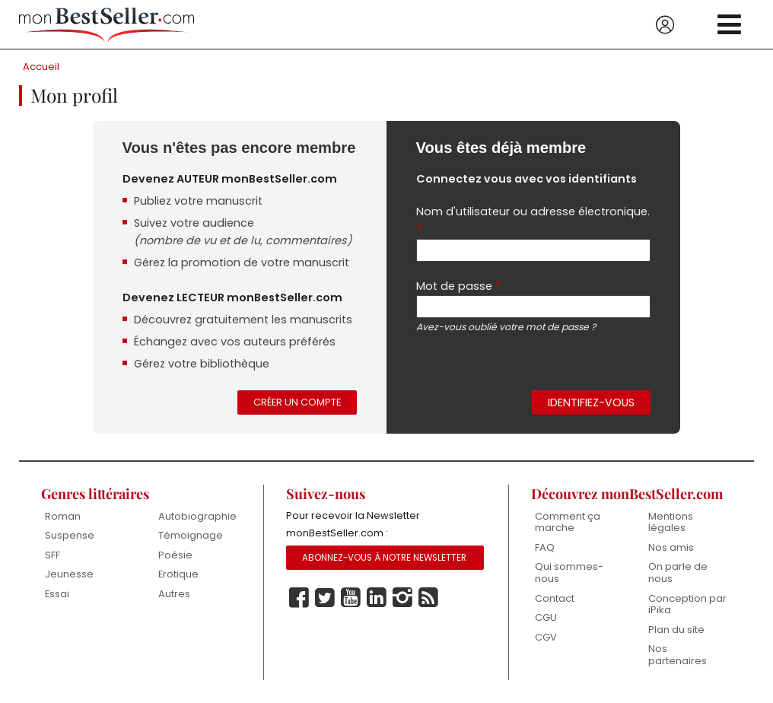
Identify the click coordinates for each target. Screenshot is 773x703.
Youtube (350, 598)
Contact (554, 598)
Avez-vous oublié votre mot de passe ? (506, 326)
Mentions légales (670, 522)
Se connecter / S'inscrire (665, 25)
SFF (52, 555)
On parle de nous (678, 572)
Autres (174, 594)
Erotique (178, 574)
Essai (57, 594)
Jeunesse (69, 574)
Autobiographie (197, 516)
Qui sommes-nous (569, 572)
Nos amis (671, 547)
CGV (546, 637)
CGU (546, 617)
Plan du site (676, 629)
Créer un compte (297, 402)
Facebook (299, 598)
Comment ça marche (567, 522)
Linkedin (376, 598)
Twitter (324, 598)
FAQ (545, 547)
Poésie (175, 555)
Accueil (41, 66)
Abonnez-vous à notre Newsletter (384, 558)
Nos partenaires (677, 654)
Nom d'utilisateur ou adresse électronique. (533, 221)
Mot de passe (458, 285)
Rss (428, 598)
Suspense (69, 535)
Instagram (402, 598)
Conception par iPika (687, 604)
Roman (63, 516)
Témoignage (190, 535)
